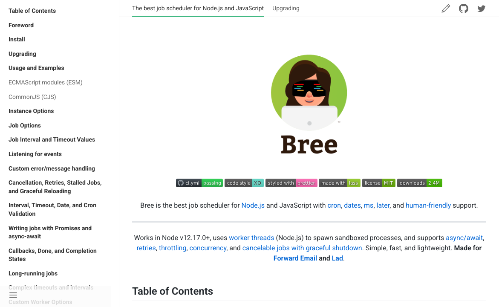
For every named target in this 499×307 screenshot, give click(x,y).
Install (17, 39)
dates (352, 205)
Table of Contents (32, 11)
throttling (173, 248)
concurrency (208, 248)
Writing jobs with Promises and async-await (50, 232)
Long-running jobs (33, 273)
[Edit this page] (445, 8)
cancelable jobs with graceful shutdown (302, 248)
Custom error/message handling (52, 168)
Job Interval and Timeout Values (52, 139)
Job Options (25, 125)
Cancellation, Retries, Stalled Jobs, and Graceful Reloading (55, 187)
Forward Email (295, 258)
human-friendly (428, 205)
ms (368, 205)
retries (146, 248)
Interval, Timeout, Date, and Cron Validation (52, 209)
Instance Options (31, 111)
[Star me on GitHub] (463, 8)
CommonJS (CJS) (32, 97)
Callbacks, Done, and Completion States (53, 255)
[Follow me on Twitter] (481, 8)
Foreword (21, 25)
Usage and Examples (36, 68)
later (383, 205)
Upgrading (22, 54)
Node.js (253, 205)
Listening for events (35, 154)
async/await (464, 238)
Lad (337, 258)
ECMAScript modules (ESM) (46, 82)
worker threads (251, 238)
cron (334, 205)
